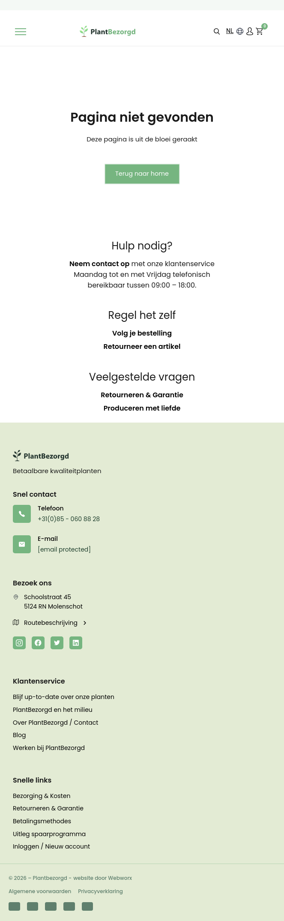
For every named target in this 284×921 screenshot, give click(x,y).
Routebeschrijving (46, 622)
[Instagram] (19, 642)
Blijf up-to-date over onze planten (63, 697)
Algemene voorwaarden (40, 891)
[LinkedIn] (75, 642)
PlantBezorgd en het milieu (53, 709)
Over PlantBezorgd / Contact (55, 722)
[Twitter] (57, 642)
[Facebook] (38, 642)
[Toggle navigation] (20, 31)
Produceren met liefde (142, 408)
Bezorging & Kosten (41, 796)
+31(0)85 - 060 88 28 (69, 519)
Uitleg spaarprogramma (49, 834)
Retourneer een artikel (142, 346)
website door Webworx (102, 878)
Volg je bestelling (142, 333)
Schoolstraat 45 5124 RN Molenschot (48, 602)
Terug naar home (142, 173)
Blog (19, 735)
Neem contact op (99, 264)
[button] (217, 31)
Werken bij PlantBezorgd (49, 748)
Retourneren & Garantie (142, 395)
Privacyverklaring (100, 891)
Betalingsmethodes (42, 821)
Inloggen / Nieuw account (51, 846)
